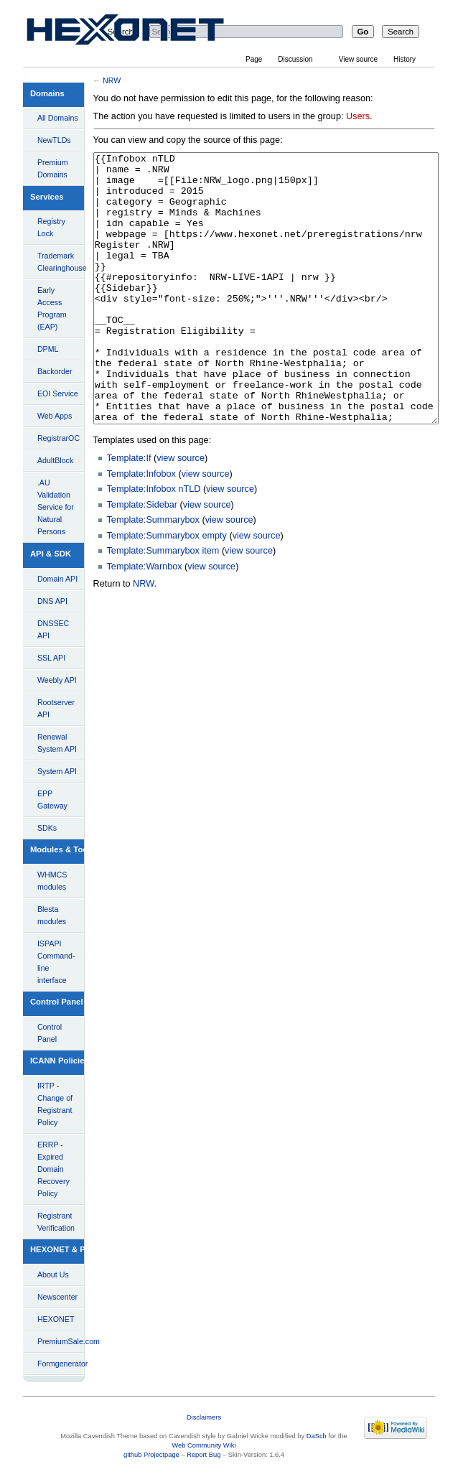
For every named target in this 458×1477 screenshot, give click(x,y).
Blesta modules (51, 915)
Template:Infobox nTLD (154, 543)
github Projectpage (151, 1454)
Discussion (295, 59)
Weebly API (57, 680)
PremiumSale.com (61, 1341)
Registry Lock (51, 227)
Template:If (129, 512)
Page (254, 59)
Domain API (57, 578)
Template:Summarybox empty (167, 589)
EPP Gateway (52, 799)
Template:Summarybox (153, 574)
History (404, 59)
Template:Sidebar (142, 559)
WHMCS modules (52, 880)
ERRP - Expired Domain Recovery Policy (53, 1169)
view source (180, 512)
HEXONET (56, 1319)
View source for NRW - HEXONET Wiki (142, 33)
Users (358, 116)
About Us (53, 1274)
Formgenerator (61, 1363)
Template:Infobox (141, 528)
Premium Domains (52, 168)
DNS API (52, 601)
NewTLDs (54, 140)
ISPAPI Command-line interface (56, 961)
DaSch (317, 1436)
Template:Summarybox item (163, 605)
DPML (48, 349)
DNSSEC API (53, 629)
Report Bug (203, 1454)
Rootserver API (56, 708)
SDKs (47, 828)
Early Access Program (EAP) (52, 308)
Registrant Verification (56, 1221)
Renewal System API (57, 742)
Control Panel (49, 1032)
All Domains (57, 117)
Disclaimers (204, 1417)
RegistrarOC (58, 438)
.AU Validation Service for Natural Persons (55, 507)
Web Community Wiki (203, 1445)
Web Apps (54, 415)
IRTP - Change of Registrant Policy (55, 1104)
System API (57, 771)
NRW (112, 80)
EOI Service (57, 393)
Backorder (55, 371)
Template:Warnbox (144, 620)
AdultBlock (55, 460)
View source (358, 59)
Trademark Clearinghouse (61, 261)
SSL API (51, 657)
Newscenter (57, 1296)
